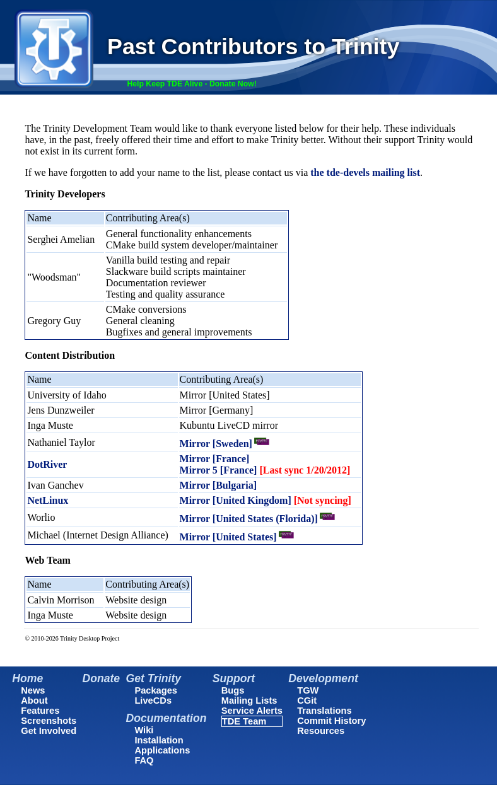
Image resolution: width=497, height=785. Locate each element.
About (34, 700)
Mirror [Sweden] (216, 443)
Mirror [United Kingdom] (265, 500)
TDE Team (244, 721)
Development (323, 678)
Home (27, 678)
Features (40, 711)
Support (234, 678)
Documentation (166, 718)
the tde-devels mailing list (365, 172)
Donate (101, 678)
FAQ (143, 760)
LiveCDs (153, 700)
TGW (308, 690)
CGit (307, 700)
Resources (320, 731)
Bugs (233, 690)
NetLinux (47, 500)
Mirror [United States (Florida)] (249, 518)
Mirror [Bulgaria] (218, 485)
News (33, 690)
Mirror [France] (215, 458)
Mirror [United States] (228, 537)
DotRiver (47, 464)
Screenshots (48, 721)
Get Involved (48, 731)
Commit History (331, 721)
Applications (162, 750)
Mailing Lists (249, 700)
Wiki (143, 730)
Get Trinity (153, 678)
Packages (155, 690)
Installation (158, 740)
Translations (324, 711)
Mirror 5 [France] (265, 470)
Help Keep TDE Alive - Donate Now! (191, 83)
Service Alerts (252, 711)
